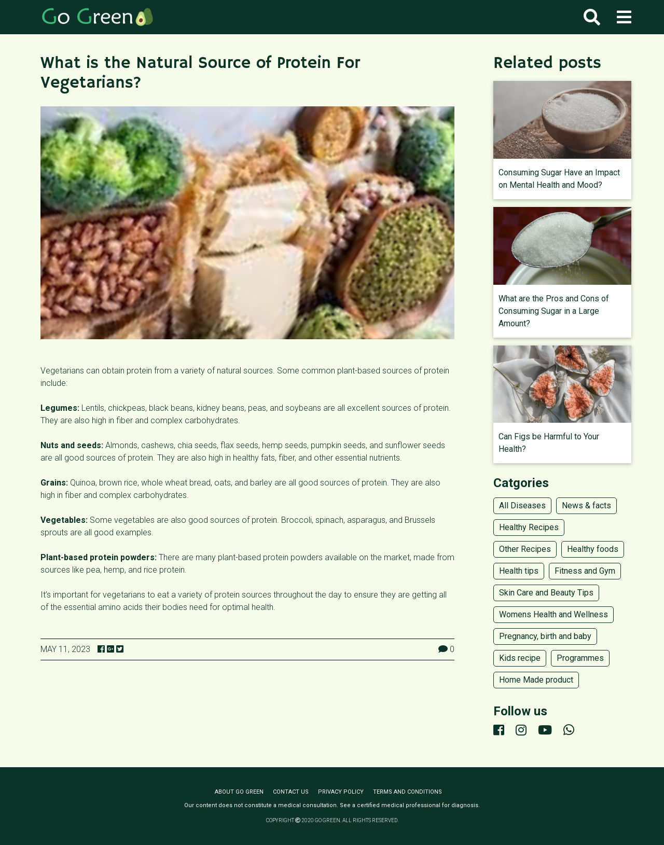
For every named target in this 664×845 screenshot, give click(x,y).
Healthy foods (592, 549)
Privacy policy (341, 791)
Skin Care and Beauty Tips (546, 593)
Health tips (518, 571)
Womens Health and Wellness (553, 614)
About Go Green (239, 791)
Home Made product (536, 680)
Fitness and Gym (585, 571)
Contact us (291, 791)
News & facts (586, 505)
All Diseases (522, 505)
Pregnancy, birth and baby (545, 636)
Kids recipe (520, 658)
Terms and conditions (407, 791)
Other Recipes (525, 549)
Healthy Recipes (529, 527)
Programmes (580, 658)
